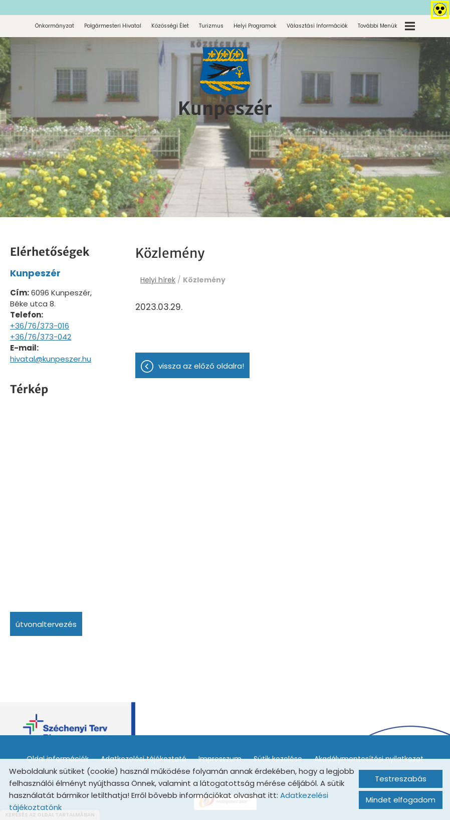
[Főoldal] (225, 72)
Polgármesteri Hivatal (112, 26)
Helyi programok (255, 26)
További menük (386, 26)
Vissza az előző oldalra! (201, 366)
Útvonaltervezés (46, 624)
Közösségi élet (170, 26)
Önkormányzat (54, 26)
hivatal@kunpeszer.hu (50, 359)
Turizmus (211, 26)
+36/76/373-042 (40, 337)
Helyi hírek (157, 280)
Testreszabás (400, 778)
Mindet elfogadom (400, 799)
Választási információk (317, 26)
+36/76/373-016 (39, 325)
